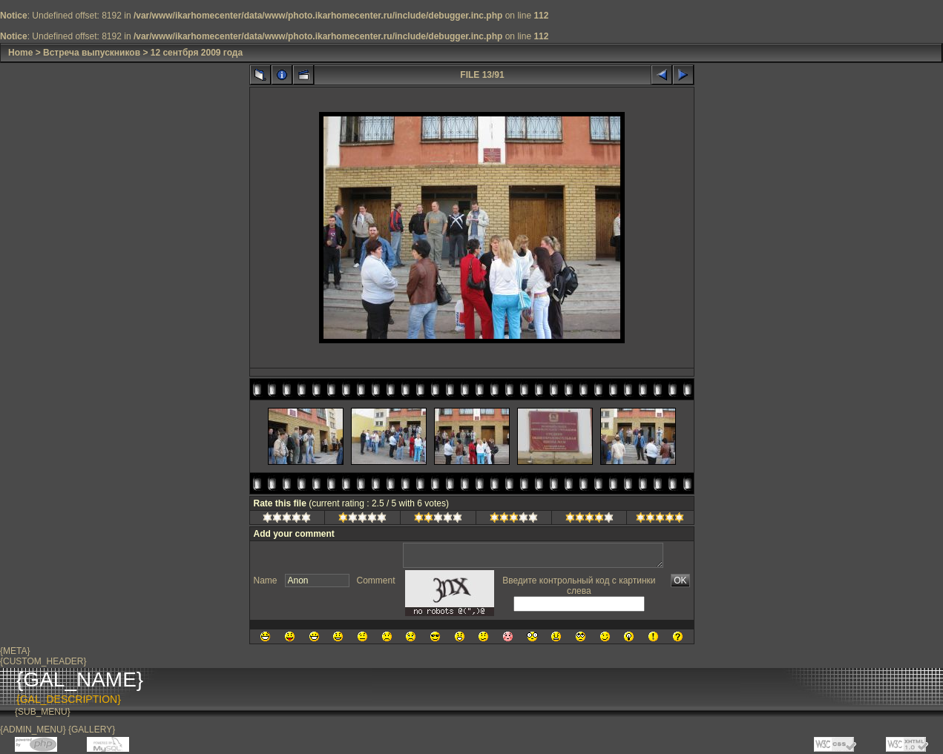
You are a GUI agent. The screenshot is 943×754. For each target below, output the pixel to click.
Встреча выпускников (91, 52)
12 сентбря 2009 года (197, 52)
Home (20, 52)
